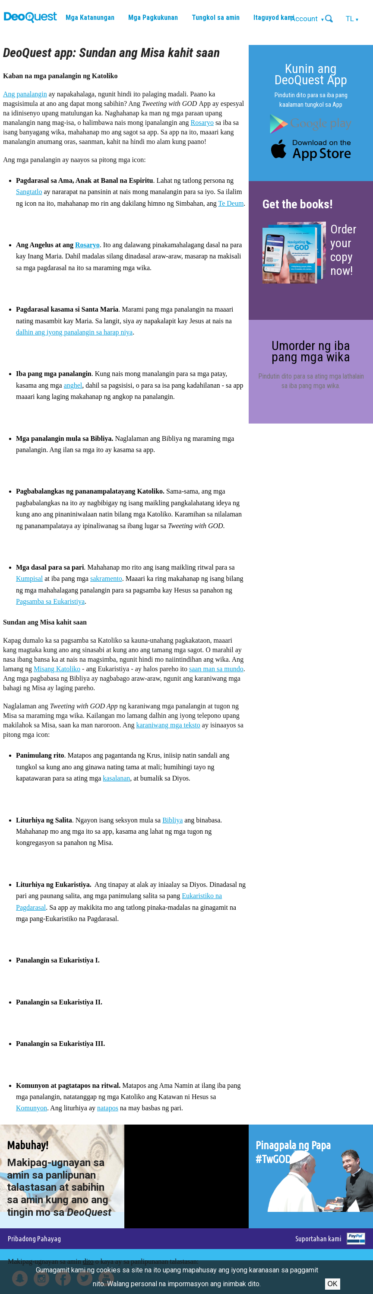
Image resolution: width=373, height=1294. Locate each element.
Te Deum (231, 203)
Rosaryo (202, 122)
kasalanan (116, 778)
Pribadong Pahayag (34, 1238)
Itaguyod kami (273, 17)
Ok (333, 1284)
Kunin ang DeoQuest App (311, 74)
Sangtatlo (29, 191)
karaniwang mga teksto (168, 725)
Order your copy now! (343, 250)
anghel (73, 385)
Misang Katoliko (57, 668)
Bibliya (172, 820)
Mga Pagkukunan (153, 17)
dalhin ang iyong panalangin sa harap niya (74, 332)
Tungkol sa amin (216, 17)
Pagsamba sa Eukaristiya (50, 601)
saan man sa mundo (216, 668)
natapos (107, 1108)
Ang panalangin (25, 94)
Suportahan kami (318, 1238)
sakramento (106, 578)
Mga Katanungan (90, 17)
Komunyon (31, 1108)
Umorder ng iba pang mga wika (311, 351)
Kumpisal (29, 578)
